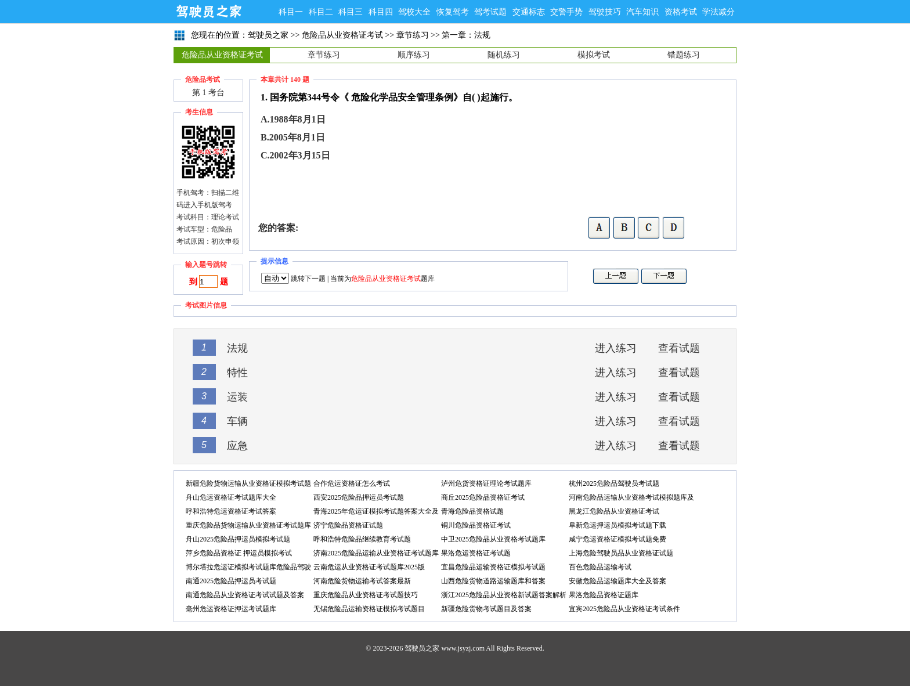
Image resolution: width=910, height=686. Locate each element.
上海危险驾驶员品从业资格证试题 (621, 553)
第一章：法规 (466, 35)
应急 (237, 446)
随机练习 (504, 54)
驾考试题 (490, 12)
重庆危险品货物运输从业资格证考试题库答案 (248, 526)
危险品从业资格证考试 (342, 35)
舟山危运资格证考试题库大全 (231, 497)
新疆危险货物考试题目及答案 (486, 609)
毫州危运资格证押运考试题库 (231, 609)
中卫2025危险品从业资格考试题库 (493, 539)
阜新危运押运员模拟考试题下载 (617, 525)
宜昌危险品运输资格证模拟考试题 (493, 567)
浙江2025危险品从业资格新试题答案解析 (503, 595)
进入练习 (616, 348)
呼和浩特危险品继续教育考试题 (362, 539)
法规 (237, 348)
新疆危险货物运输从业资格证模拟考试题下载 (248, 484)
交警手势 (566, 12)
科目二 (321, 12)
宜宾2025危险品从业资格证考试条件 (624, 609)
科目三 (350, 12)
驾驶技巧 (604, 12)
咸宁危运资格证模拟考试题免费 (617, 539)
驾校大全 (414, 12)
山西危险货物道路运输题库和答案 (493, 581)
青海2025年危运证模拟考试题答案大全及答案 (376, 512)
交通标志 (528, 12)
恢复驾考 (452, 12)
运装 (237, 397)
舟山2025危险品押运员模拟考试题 (238, 539)
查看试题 (679, 348)
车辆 (237, 421)
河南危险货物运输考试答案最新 (362, 581)
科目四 (381, 12)
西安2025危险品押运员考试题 (358, 497)
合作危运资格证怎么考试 (351, 483)
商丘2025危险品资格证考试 (483, 497)
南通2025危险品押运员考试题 (231, 581)
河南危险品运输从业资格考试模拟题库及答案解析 (631, 498)
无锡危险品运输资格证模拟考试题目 (369, 609)
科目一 (291, 12)
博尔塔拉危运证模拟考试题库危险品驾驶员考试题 (248, 568)
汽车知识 (642, 12)
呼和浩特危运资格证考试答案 (231, 511)
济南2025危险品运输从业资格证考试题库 (376, 553)
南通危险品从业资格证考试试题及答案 (245, 595)
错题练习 (683, 54)
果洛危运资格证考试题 (476, 553)
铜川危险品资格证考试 (476, 525)
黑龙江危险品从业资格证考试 (614, 511)
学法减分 (718, 12)
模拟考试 (593, 54)
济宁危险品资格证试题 (348, 525)
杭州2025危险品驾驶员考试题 (614, 483)
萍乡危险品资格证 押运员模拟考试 (239, 553)
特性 (237, 372)
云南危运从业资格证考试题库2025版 (369, 567)
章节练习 (412, 35)
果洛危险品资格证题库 (603, 595)
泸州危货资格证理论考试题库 (486, 483)
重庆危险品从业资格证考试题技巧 (365, 595)
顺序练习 (414, 54)
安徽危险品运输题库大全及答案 (617, 581)
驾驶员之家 (208, 11)
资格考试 (681, 12)
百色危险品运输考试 (600, 567)
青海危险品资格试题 (472, 511)
